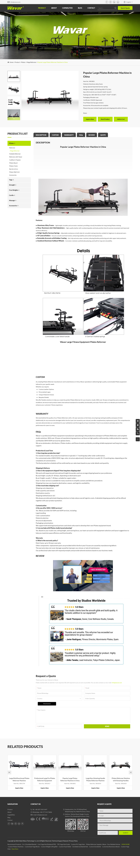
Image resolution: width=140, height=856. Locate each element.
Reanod (65, 841)
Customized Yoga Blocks (32, 846)
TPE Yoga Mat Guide (63, 844)
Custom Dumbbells (95, 846)
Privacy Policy (73, 841)
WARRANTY (69, 135)
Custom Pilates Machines (16, 846)
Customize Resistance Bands (111, 846)
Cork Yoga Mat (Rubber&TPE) (47, 844)
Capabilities (67, 8)
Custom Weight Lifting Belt (49, 846)
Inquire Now (90, 119)
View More (125, 844)
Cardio (12, 195)
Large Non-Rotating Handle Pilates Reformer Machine (95, 779)
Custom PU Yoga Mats (78, 844)
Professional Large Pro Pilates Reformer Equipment (44, 779)
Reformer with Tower (15, 157)
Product (42, 8)
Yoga (11, 180)
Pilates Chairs (13, 166)
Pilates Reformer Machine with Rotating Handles (121, 779)
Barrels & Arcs (13, 169)
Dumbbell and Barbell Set (80, 846)
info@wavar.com (15, 2)
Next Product (105, 119)
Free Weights (14, 190)
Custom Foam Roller (65, 846)
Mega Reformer (31, 62)
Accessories (13, 175)
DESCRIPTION (41, 135)
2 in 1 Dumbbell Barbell (29, 844)
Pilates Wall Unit (14, 172)
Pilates (23, 62)
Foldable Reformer (15, 154)
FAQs (81, 135)
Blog (80, 8)
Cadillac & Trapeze (15, 160)
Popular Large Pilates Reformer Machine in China (53, 62)
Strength (12, 185)
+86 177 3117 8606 (46, 812)
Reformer (12, 148)
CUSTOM (55, 135)
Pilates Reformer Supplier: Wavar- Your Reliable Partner (103, 844)
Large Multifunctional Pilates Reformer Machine (19, 779)
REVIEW (91, 135)
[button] (14, 118)
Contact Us (36, 804)
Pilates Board (13, 163)
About (54, 8)
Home (11, 62)
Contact (91, 8)
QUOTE (103, 135)
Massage (13, 200)
